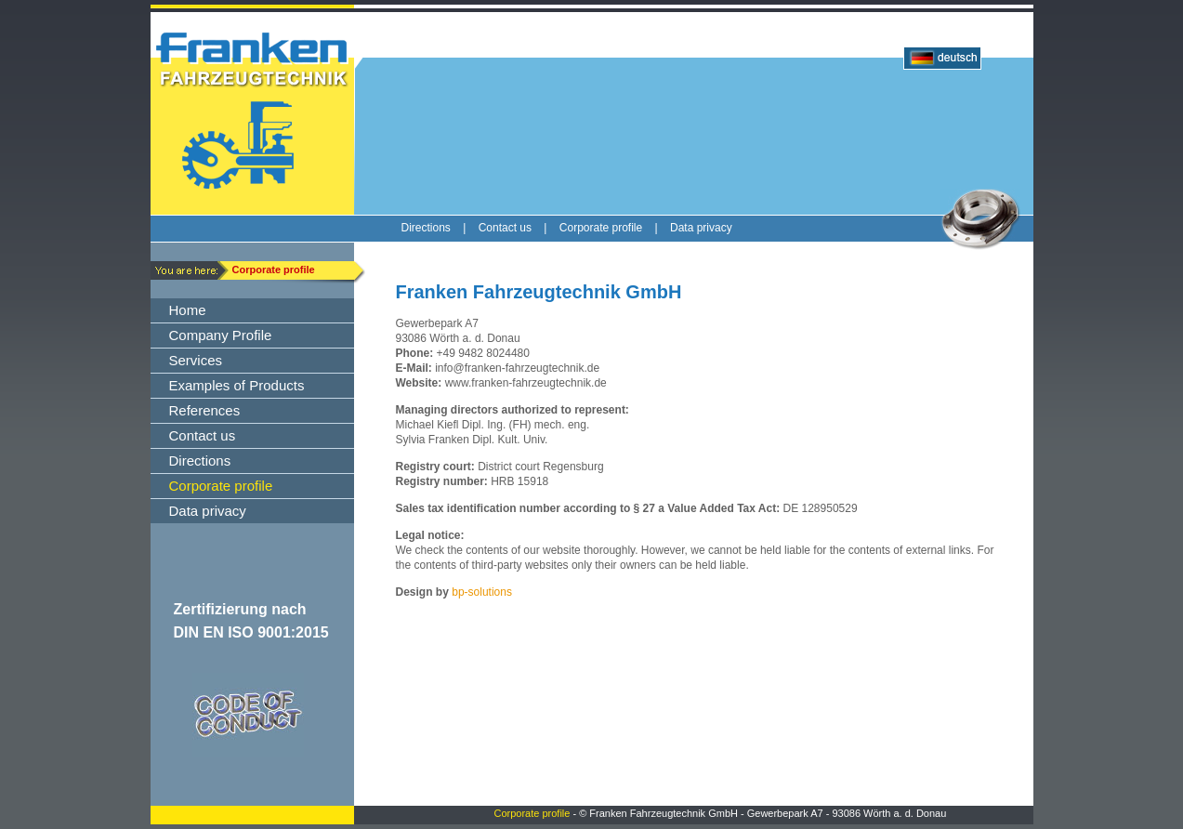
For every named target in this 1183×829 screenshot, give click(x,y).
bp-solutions (482, 592)
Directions (426, 227)
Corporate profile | (614, 227)
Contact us (505, 227)
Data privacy (701, 227)
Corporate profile (532, 813)
